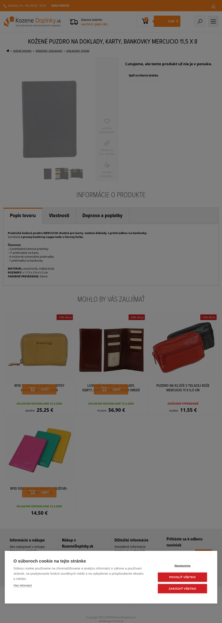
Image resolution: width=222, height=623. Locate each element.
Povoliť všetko (182, 577)
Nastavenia (182, 565)
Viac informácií (22, 585)
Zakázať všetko (182, 588)
